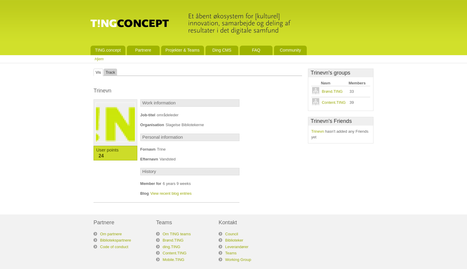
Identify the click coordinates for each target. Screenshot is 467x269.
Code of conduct (114, 247)
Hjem (99, 59)
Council (231, 234)
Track (110, 72)
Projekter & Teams (183, 50)
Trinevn (317, 131)
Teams (230, 253)
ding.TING (171, 247)
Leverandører (236, 247)
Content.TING (333, 102)
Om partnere (111, 234)
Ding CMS (221, 50)
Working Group (238, 259)
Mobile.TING (173, 259)
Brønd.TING (332, 91)
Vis (98, 72)
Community (290, 50)
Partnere (143, 50)
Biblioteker (234, 240)
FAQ (256, 50)
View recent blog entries (171, 193)
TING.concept (108, 50)
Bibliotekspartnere (115, 240)
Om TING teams (177, 234)
